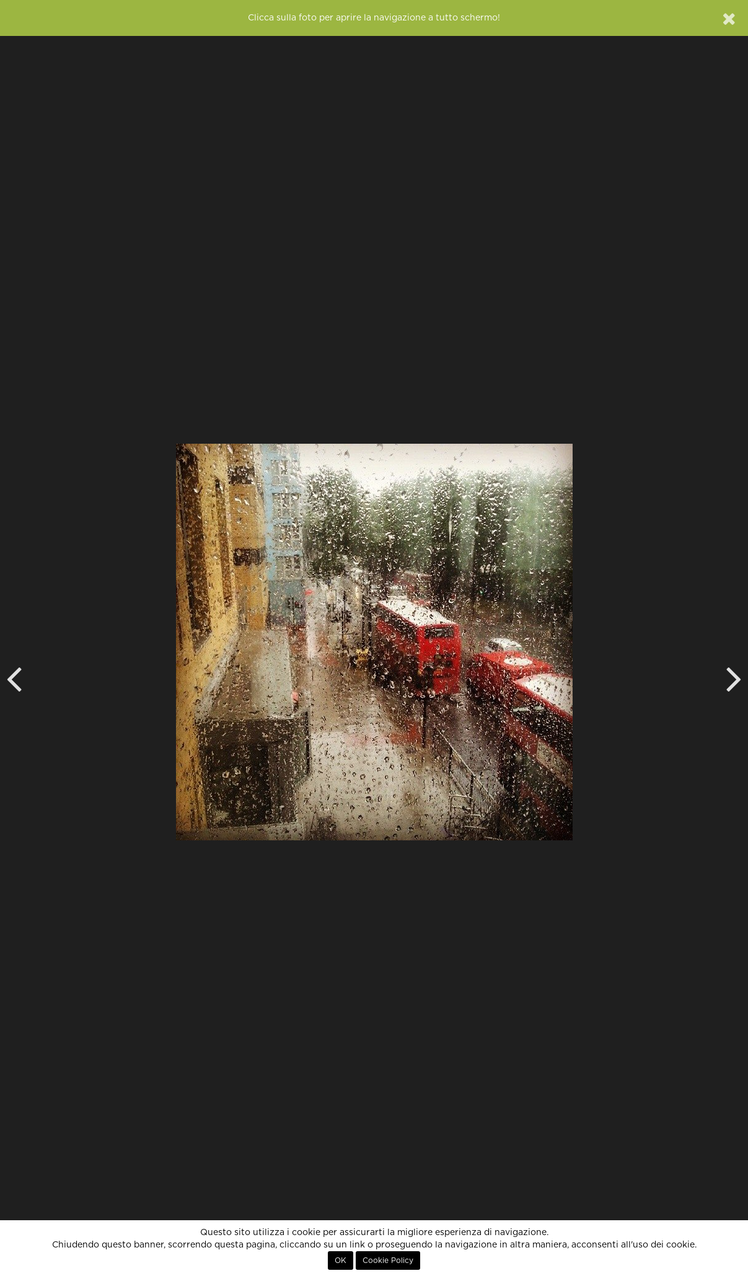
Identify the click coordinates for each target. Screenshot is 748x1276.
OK (340, 1260)
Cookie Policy (388, 1260)
